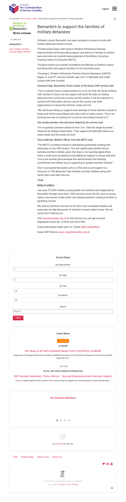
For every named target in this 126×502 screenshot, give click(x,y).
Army (11, 49)
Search (63, 306)
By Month (63, 295)
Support (19, 52)
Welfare (27, 52)
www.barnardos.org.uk (54, 218)
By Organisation (63, 264)
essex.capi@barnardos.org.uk (74, 232)
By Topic (63, 275)
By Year (63, 286)
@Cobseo (59, 444)
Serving (12, 52)
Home (22, 19)
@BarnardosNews (90, 227)
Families (25, 49)
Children (17, 49)
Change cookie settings (68, 484)
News (29, 19)
